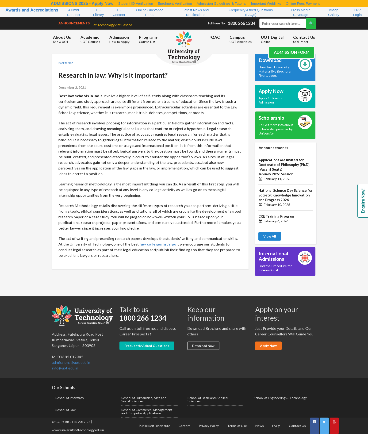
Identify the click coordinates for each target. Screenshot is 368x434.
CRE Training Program (276, 216)
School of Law (65, 410)
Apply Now (268, 346)
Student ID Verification (135, 3)
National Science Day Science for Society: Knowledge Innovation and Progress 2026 (285, 195)
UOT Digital (272, 39)
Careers (184, 426)
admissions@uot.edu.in (71, 362)
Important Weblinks (266, 3)
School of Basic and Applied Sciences (208, 399)
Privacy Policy (209, 426)
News (259, 426)
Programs (148, 39)
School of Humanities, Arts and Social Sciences (143, 399)
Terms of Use (237, 426)
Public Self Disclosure (154, 426)
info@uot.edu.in (65, 368)
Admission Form (291, 52)
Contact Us (304, 39)
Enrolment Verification (175, 3)
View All (269, 236)
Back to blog (65, 62)
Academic (90, 39)
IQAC (214, 37)
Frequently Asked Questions (146, 346)
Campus (241, 39)
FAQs (276, 426)
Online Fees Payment (303, 3)
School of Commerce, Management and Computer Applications (146, 411)
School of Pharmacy (69, 398)
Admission (119, 39)
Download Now (203, 346)
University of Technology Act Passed (100, 25)
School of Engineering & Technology (280, 398)
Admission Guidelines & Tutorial (221, 3)
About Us (62, 39)
